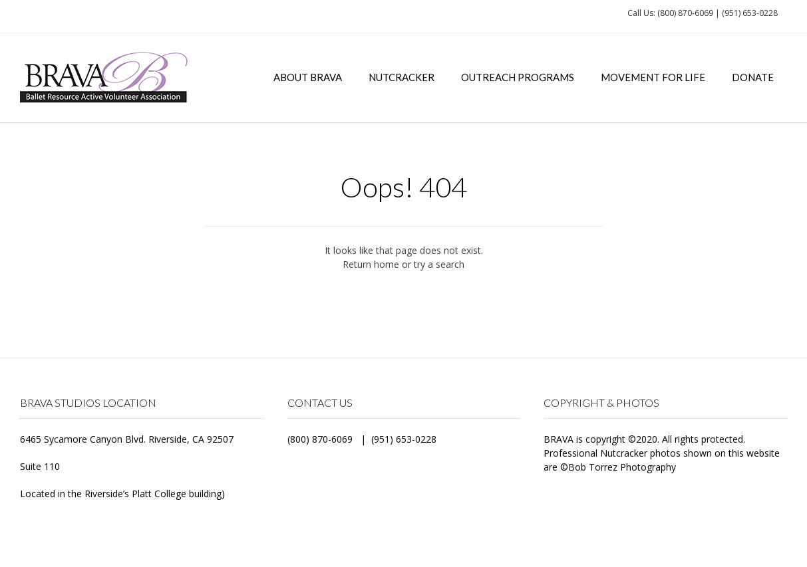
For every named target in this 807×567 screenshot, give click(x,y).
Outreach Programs (517, 77)
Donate (753, 77)
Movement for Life (653, 77)
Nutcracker (401, 77)
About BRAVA (307, 77)
